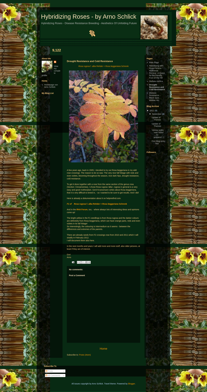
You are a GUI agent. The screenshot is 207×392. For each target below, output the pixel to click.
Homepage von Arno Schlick (51, 86)
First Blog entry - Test (158, 142)
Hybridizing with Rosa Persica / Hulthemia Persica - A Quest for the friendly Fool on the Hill (157, 72)
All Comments (53, 375)
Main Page (154, 62)
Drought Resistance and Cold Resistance (157, 87)
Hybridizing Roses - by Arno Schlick (88, 16)
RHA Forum (82, 209)
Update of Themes (156, 118)
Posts (49, 371)
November (157, 114)
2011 (152, 110)
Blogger (131, 384)
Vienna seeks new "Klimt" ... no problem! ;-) (158, 133)
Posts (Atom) (85, 355)
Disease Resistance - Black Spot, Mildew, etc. (154, 96)
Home (103, 348)
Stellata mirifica (156, 81)
